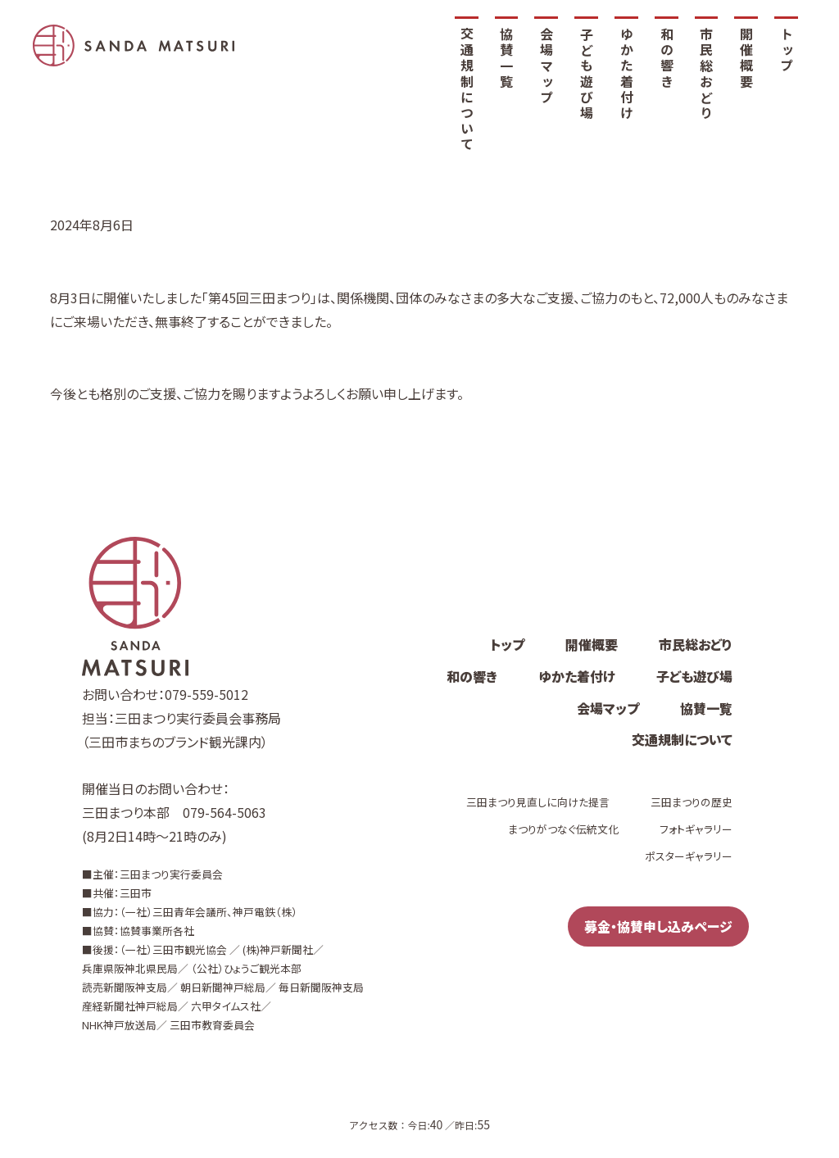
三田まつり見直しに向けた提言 (538, 802)
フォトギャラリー (696, 829)
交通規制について (467, 90)
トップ (786, 51)
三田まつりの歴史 (691, 802)
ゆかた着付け (627, 74)
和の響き (667, 58)
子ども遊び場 (586, 74)
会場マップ (546, 66)
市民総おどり (706, 74)
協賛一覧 (506, 58)
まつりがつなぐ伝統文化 (563, 829)
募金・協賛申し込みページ (658, 926)
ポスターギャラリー (688, 856)
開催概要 (746, 58)
